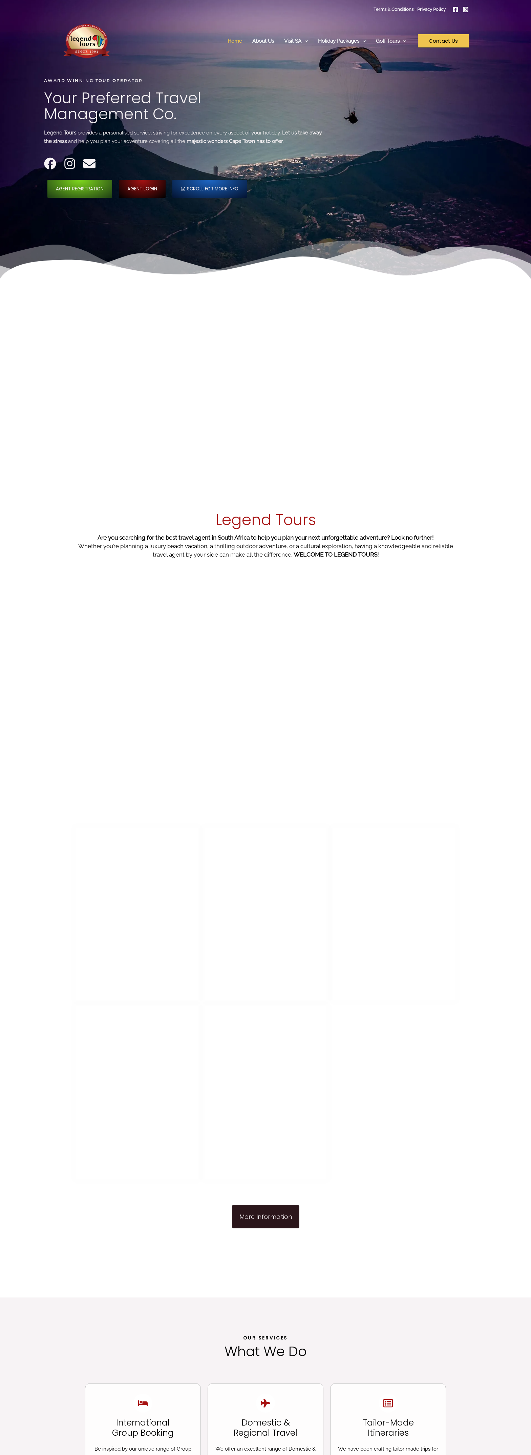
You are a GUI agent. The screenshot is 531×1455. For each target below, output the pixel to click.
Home (235, 41)
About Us (263, 41)
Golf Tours (391, 41)
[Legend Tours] (86, 41)
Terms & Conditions (394, 9)
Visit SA (296, 41)
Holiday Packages (342, 41)
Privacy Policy (431, 9)
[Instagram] (466, 9)
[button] (304, 41)
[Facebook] (455, 9)
